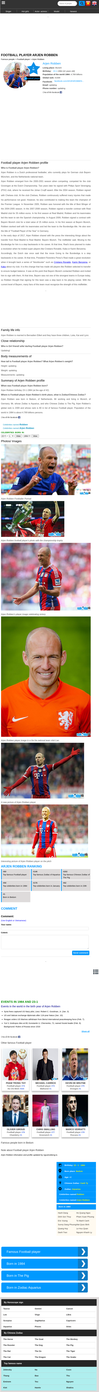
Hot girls (25, 11)
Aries (68, 1303)
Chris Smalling (45, 1105)
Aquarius (76, 1165)
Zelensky (7, 1346)
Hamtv (38, 1364)
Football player (23, 60)
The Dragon (40, 1333)
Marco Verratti (75, 1105)
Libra (68, 1291)
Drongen (75, 1065)
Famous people (8, 60)
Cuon (68, 1346)
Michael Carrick (45, 1059)
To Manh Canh (82, 1197)
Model (56, 11)
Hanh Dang (63, 1189)
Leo (5, 1291)
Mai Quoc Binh (82, 1201)
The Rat (7, 1327)
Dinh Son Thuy (64, 1193)
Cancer (69, 1285)
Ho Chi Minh (16, 1065)
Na (36, 1346)
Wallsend (45, 1065)
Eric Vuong (62, 1197)
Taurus (6, 1285)
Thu (68, 1352)
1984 (83, 1141)
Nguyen (69, 1358)
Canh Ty (84, 1159)
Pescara (75, 1111)
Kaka (3, 248)
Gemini (38, 1285)
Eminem (7, 1358)
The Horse (8, 1315)
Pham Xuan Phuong (85, 1193)
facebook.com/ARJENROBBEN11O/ (69, 82)
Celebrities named (15, 403)
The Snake (71, 1333)
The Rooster (9, 1321)
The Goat (39, 1315)
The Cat (7, 1333)
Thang (6, 1352)
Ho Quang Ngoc (83, 1189)
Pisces (38, 1303)
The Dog (39, 1321)
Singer (8, 11)
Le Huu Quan (82, 1204)
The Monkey (72, 1315)
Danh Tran (62, 1208)
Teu (36, 1358)
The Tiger (70, 1327)
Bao (36, 1352)
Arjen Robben (38, 60)
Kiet (5, 1364)
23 (75, 1141)
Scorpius (7, 1297)
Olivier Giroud (16, 1105)
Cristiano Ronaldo (62, 244)
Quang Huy (63, 1204)
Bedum (79, 1147)
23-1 (55, 72)
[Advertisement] (49, 32)
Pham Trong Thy (16, 1059)
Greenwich (45, 1111)
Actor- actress (41, 11)
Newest (73, 11)
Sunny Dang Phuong (67, 1201)
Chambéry (16, 1111)
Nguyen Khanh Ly (84, 1208)
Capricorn (71, 1297)
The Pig (69, 1321)
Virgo (37, 1291)
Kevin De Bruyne (76, 1059)
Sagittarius (40, 1297)
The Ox (38, 1327)
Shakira (69, 1364)
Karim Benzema (79, 244)
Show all (86, 1007)
